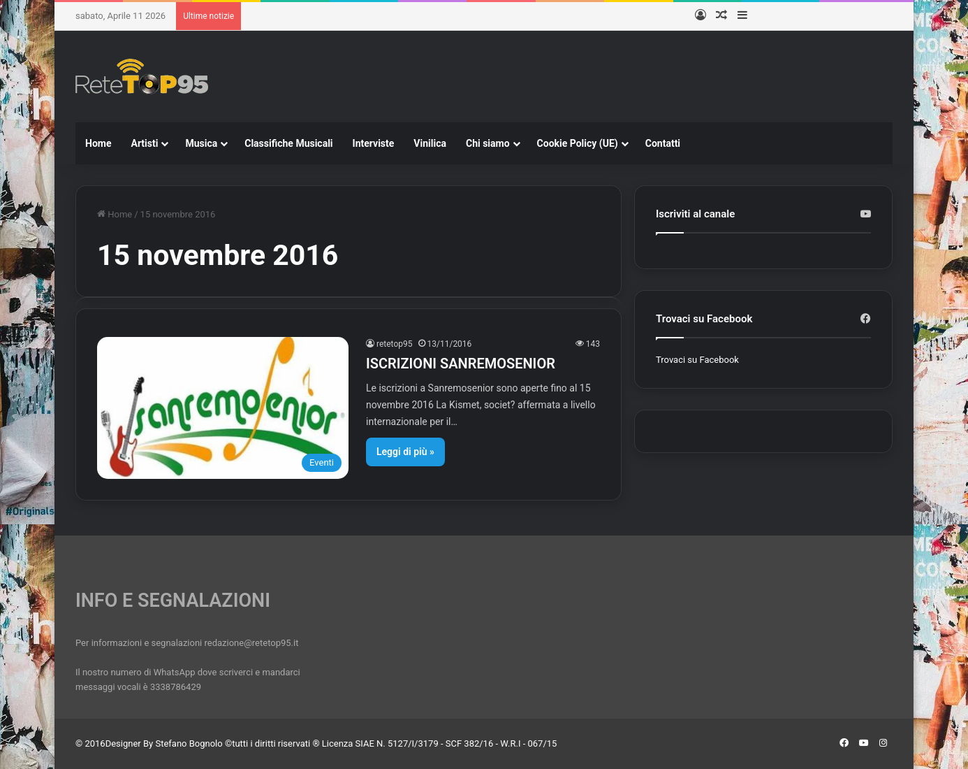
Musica (201, 143)
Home (98, 143)
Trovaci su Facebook (697, 359)
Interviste (374, 143)
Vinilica (429, 143)
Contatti (662, 143)
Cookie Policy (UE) (577, 143)
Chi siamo (488, 143)
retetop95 (394, 344)
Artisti (144, 143)
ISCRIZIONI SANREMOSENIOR (460, 363)
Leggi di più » (405, 451)
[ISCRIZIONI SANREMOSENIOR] (223, 408)
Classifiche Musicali (288, 143)
